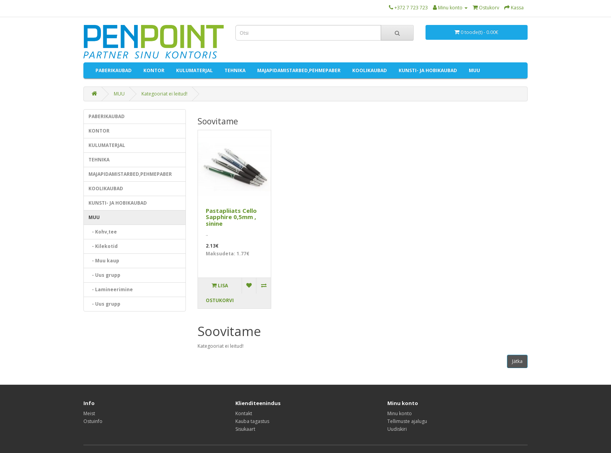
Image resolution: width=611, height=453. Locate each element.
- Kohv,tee (102, 231)
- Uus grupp (104, 275)
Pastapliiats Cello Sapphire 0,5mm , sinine (231, 217)
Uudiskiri (397, 429)
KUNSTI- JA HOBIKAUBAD (428, 70)
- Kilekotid (103, 246)
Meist (89, 413)
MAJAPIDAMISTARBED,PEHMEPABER (299, 70)
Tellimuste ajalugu (407, 421)
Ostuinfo (92, 421)
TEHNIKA (234, 70)
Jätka (517, 361)
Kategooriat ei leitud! (164, 93)
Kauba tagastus (252, 421)
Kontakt (243, 413)
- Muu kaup (103, 260)
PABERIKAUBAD (113, 70)
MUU (474, 70)
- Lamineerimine (110, 289)
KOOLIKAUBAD (369, 70)
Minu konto (399, 413)
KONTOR (153, 70)
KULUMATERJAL (194, 70)
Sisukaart (245, 429)
